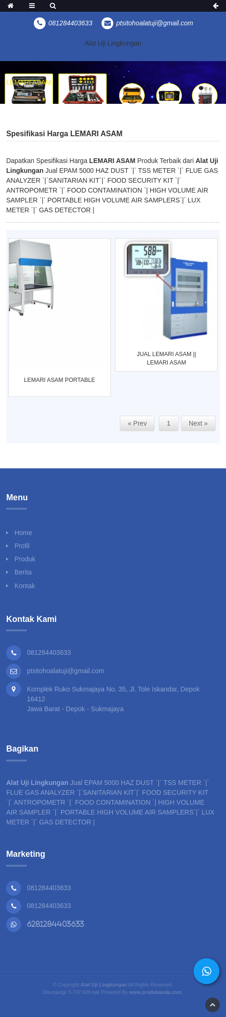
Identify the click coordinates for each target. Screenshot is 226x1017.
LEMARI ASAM (28, 82)
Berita (23, 572)
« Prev (137, 423)
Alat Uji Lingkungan (113, 43)
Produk (25, 559)
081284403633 (49, 888)
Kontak (25, 586)
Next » (198, 423)
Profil (22, 546)
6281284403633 (55, 924)
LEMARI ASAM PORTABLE (59, 380)
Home (23, 532)
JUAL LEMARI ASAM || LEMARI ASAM (166, 358)
